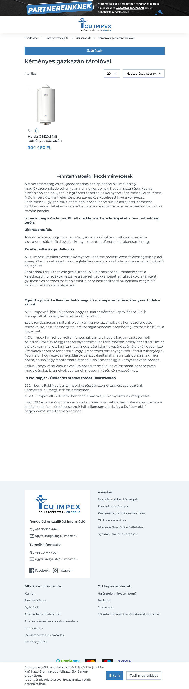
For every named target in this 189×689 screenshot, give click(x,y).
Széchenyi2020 (36, 642)
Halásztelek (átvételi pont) (117, 593)
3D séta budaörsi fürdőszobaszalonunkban (129, 614)
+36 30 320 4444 (44, 529)
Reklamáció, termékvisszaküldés (121, 513)
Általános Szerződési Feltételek (121, 527)
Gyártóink (32, 607)
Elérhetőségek (35, 600)
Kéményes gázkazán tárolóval (116, 37)
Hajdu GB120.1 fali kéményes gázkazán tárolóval (45, 139)
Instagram (63, 570)
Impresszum (34, 628)
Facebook (39, 570)
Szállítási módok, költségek (118, 499)
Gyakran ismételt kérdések (118, 534)
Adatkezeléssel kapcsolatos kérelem (51, 621)
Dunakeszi (105, 607)
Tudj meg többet (144, 675)
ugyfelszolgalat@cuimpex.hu (53, 535)
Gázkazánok (83, 37)
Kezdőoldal (31, 37)
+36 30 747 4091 (43, 552)
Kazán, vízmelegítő (57, 37)
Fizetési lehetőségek (113, 506)
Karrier (30, 593)
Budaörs (104, 600)
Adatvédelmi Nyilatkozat (43, 614)
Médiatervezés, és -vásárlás (44, 635)
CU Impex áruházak (112, 520)
